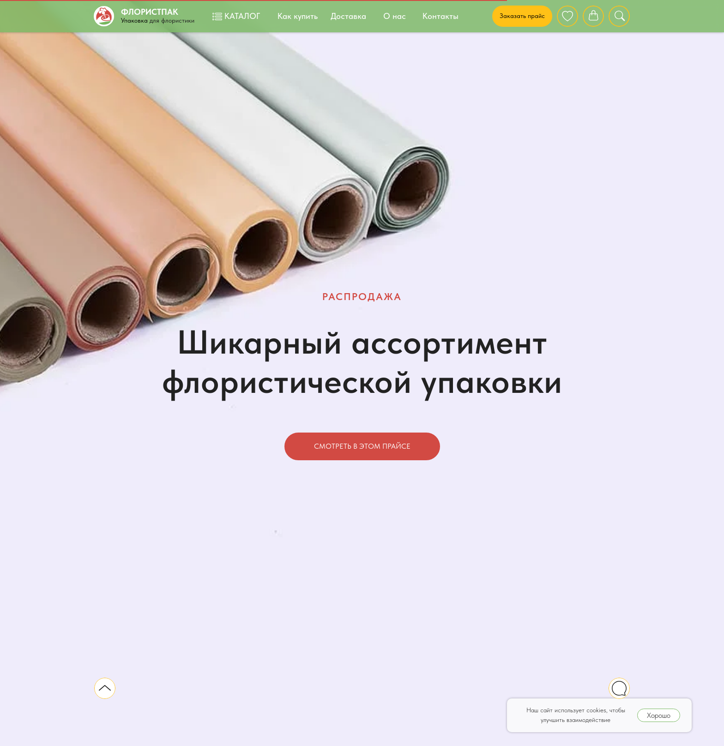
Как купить (298, 16)
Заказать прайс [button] (522, 15)
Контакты (440, 16)
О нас (394, 16)
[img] (567, 16)
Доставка (348, 16)
